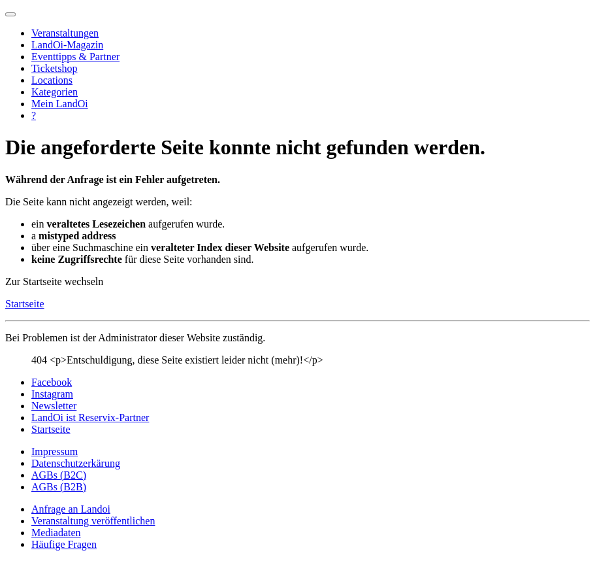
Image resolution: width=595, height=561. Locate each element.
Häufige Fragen (64, 544)
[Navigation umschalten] (10, 14)
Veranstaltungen (65, 33)
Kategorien (54, 91)
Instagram (52, 394)
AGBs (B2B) (58, 486)
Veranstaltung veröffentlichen (93, 520)
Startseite (24, 303)
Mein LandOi (59, 103)
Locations (51, 80)
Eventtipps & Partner (75, 56)
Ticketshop (54, 68)
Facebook (51, 382)
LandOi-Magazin (67, 44)
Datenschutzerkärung (75, 463)
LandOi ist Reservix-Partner (90, 417)
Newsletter (53, 405)
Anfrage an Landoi (70, 509)
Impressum (54, 451)
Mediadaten (56, 532)
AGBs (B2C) (58, 475)
